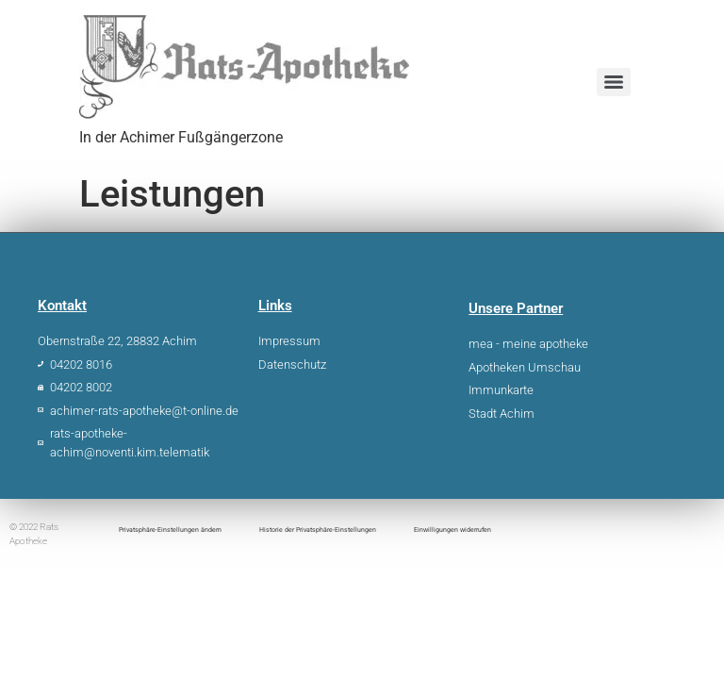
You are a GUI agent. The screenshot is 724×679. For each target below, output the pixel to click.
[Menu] (614, 82)
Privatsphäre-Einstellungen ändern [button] (170, 530)
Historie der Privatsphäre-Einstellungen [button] (317, 530)
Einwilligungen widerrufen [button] (452, 530)
